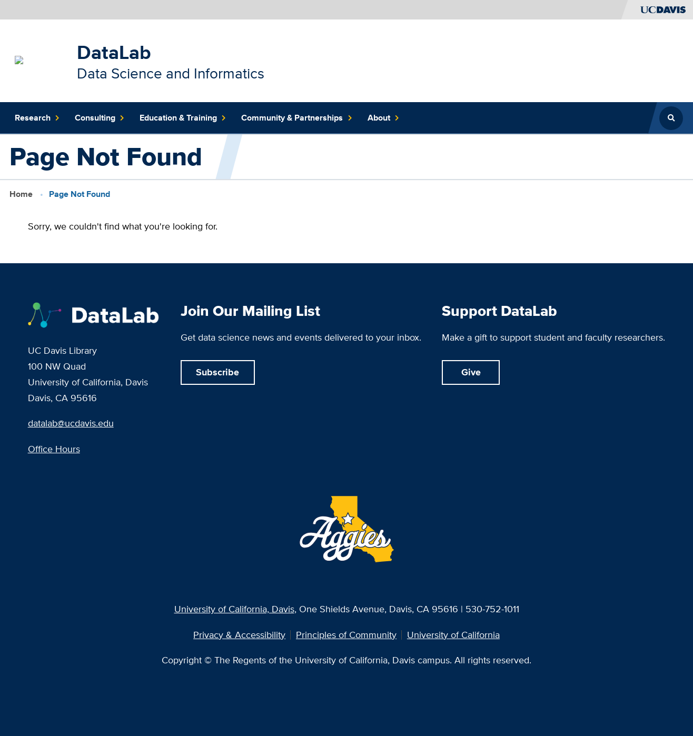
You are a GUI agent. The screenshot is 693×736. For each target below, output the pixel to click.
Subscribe (217, 372)
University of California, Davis (234, 609)
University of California (453, 635)
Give (471, 372)
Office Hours (54, 449)
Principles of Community (346, 635)
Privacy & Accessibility (239, 635)
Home (21, 194)
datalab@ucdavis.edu (71, 423)
